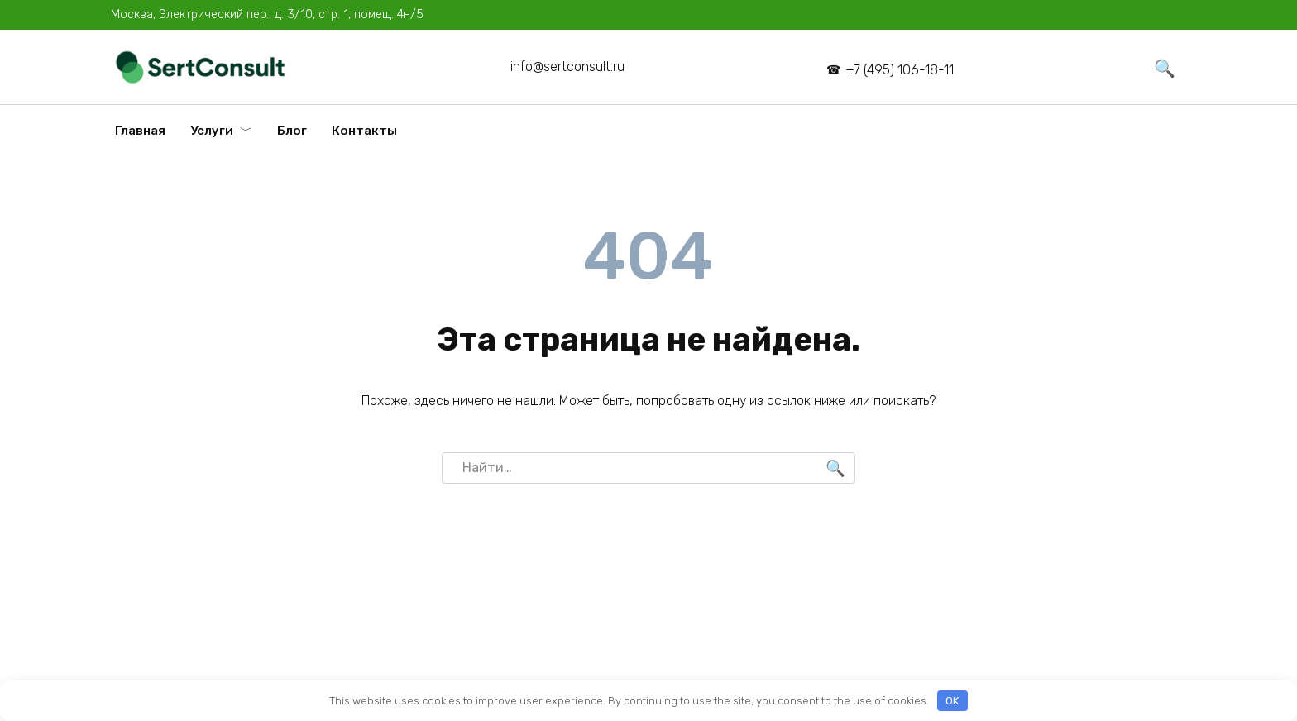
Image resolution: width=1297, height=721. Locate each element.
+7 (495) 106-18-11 (899, 70)
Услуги (211, 130)
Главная (140, 130)
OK (952, 701)
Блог (292, 130)
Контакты (364, 130)
